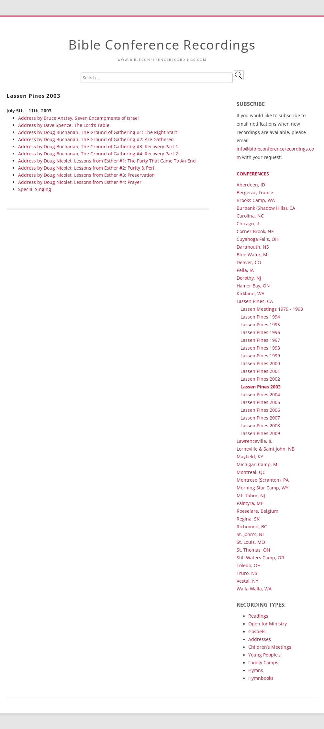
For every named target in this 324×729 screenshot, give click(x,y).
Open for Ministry (267, 624)
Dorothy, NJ (249, 278)
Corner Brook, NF (255, 231)
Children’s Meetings (269, 647)
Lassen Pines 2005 (260, 402)
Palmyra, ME (250, 503)
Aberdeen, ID (251, 185)
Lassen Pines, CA (255, 301)
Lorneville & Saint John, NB (266, 449)
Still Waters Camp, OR (260, 558)
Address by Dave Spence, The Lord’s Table (63, 125)
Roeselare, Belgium (257, 511)
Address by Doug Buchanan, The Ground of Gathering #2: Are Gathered (96, 139)
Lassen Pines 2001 (260, 371)
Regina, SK (248, 519)
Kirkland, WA (250, 293)
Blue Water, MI (253, 255)
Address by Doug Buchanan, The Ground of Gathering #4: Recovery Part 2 (98, 154)
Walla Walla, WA (254, 589)
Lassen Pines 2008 (260, 425)
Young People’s (264, 655)
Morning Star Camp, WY (262, 488)
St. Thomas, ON (253, 550)
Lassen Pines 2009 (260, 433)
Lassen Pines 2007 (260, 418)
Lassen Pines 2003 (260, 387)
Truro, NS (247, 573)
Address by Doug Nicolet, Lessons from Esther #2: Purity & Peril (87, 168)
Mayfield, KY (250, 457)
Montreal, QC (251, 472)
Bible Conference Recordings (161, 44)
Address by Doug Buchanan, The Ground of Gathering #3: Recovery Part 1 (98, 146)
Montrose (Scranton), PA (263, 480)
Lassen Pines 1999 (260, 356)
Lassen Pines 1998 (260, 348)
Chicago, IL (248, 223)
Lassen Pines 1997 (260, 340)
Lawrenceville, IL (254, 441)
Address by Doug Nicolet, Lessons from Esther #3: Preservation (86, 175)
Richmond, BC (252, 526)
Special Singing (34, 189)
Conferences (253, 174)
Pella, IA (245, 270)
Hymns (255, 670)
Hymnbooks (261, 678)
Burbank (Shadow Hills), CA (266, 208)
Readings (258, 616)
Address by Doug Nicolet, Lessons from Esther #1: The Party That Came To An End (107, 161)
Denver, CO (249, 262)
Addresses (259, 639)
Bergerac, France (255, 192)
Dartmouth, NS (253, 247)
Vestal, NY (247, 581)
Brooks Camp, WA (256, 200)
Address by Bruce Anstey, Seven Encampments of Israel (78, 118)
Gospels (256, 631)
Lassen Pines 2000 (260, 363)
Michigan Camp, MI (258, 464)
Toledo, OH (249, 565)
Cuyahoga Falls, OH (257, 239)
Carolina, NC (250, 216)
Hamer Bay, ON (253, 286)
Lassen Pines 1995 (260, 324)
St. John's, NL (251, 534)
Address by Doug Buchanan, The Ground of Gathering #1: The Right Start (97, 132)
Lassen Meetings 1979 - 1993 (271, 309)
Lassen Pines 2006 (260, 410)
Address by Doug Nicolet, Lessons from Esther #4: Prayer (79, 182)
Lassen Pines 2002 (260, 379)
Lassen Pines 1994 (260, 317)
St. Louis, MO (251, 542)
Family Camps (263, 662)
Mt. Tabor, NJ (251, 495)
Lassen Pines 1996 (260, 332)
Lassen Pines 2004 (260, 394)
